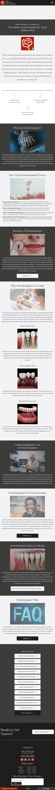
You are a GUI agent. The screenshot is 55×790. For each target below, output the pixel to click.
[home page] (8, 2)
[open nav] (52, 3)
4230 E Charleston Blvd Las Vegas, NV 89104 (27, 723)
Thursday (21, 744)
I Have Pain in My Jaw (40, 682)
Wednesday (22, 742)
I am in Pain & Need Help (40, 677)
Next (16, 755)
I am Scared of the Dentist (14, 677)
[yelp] (29, 731)
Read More (27, 276)
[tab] (12, 761)
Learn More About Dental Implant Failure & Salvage (27, 589)
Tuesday (21, 740)
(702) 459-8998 (27, 728)
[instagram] (32, 731)
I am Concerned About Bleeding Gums (27, 661)
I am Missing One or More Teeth (40, 666)
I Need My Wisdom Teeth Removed (14, 682)
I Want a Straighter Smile (40, 672)
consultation (42, 631)
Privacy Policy (29, 776)
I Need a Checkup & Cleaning (14, 656)
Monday (21, 738)
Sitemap (24, 776)
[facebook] (25, 731)
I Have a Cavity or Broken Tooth (14, 666)
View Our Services (27, 687)
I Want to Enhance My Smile (14, 672)
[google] (22, 731)
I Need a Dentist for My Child (40, 656)
